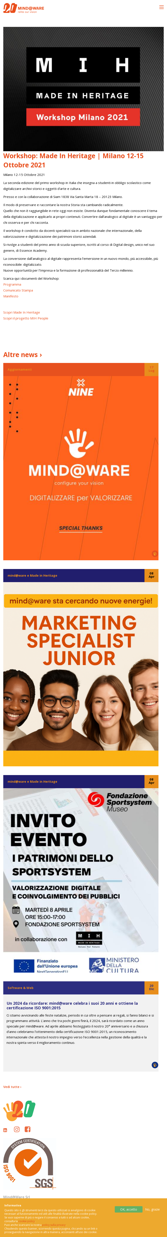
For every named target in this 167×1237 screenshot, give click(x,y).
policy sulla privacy (54, 1228)
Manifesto (10, 296)
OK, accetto (128, 1213)
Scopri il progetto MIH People (25, 318)
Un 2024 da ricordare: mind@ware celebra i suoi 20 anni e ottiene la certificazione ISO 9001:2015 (72, 1006)
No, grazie (152, 1213)
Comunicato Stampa (18, 290)
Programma (12, 284)
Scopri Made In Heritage (21, 312)
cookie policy (26, 1225)
